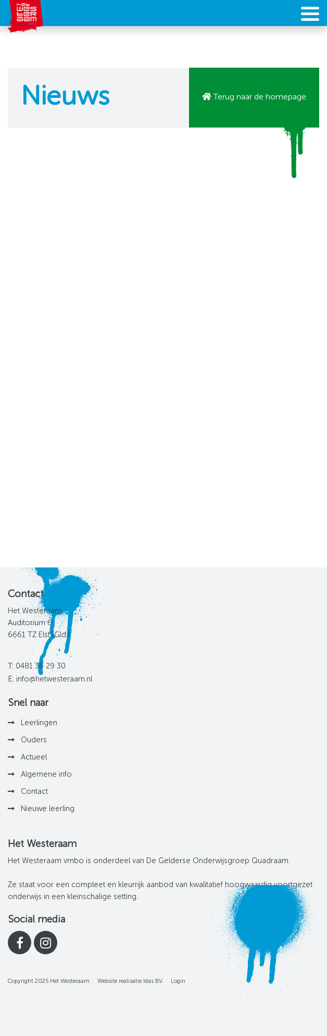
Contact (34, 791)
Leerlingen (39, 723)
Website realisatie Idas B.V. (130, 981)
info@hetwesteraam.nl (54, 679)
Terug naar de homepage (259, 97)
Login (178, 981)
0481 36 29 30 (41, 666)
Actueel (34, 757)
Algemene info (46, 774)
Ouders (34, 740)
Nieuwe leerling (47, 809)
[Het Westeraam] (25, 17)
